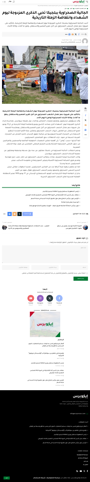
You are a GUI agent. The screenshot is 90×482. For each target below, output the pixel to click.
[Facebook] (59, 300)
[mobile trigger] (86, 2)
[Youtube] (30, 300)
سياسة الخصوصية (53, 478)
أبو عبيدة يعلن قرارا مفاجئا (70, 202)
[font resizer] (10, 1)
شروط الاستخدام (39, 478)
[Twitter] (49, 300)
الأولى (71, 8)
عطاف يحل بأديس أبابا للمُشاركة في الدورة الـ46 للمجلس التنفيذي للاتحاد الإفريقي (52, 195)
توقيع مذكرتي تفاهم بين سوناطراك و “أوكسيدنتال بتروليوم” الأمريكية (66, 430)
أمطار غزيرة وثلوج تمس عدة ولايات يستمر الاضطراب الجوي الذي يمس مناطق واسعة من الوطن (58, 426)
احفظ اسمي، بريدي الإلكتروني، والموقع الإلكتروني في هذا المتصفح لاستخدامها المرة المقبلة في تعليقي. (53, 273)
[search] (13, 1)
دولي (66, 8)
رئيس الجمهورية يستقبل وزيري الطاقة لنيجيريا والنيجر (61, 191)
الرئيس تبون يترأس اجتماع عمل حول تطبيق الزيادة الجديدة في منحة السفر (55, 198)
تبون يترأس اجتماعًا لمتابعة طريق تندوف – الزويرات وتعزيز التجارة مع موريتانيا (54, 206)
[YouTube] (81, 471)
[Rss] (77, 471)
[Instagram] (40, 300)
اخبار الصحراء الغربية (80, 8)
